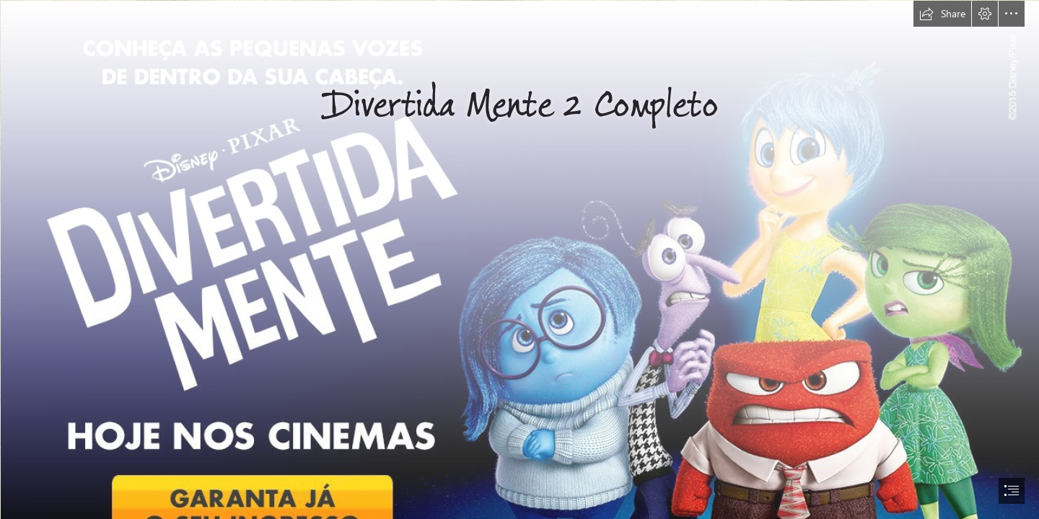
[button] (942, 14)
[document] (519, 259)
